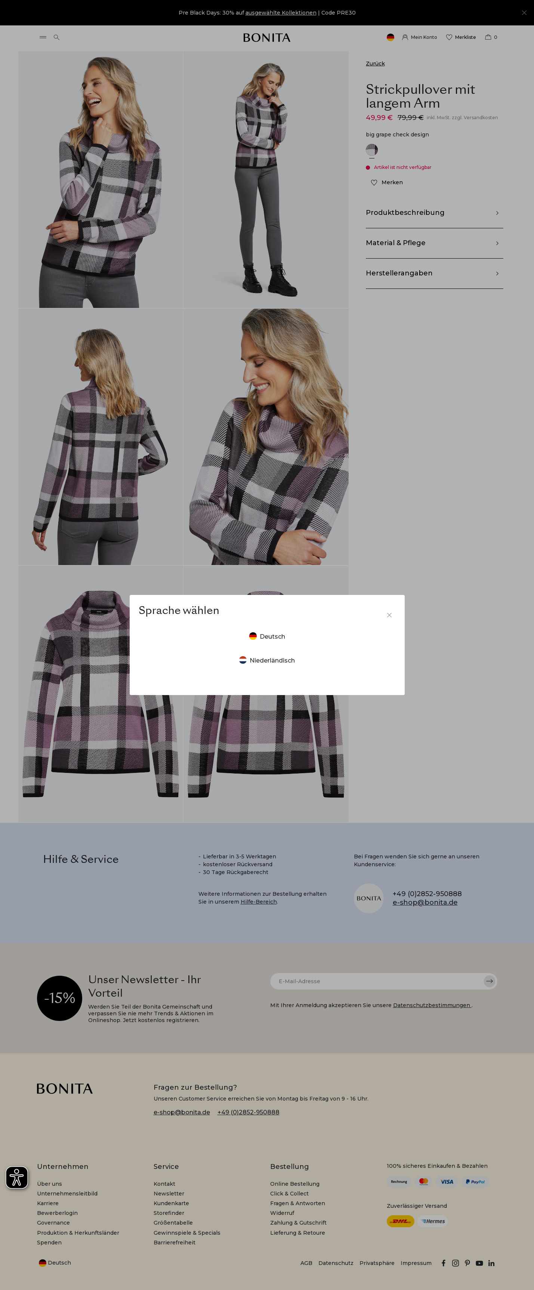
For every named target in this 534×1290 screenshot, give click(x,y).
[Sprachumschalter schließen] (389, 615)
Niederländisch (267, 660)
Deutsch (267, 636)
